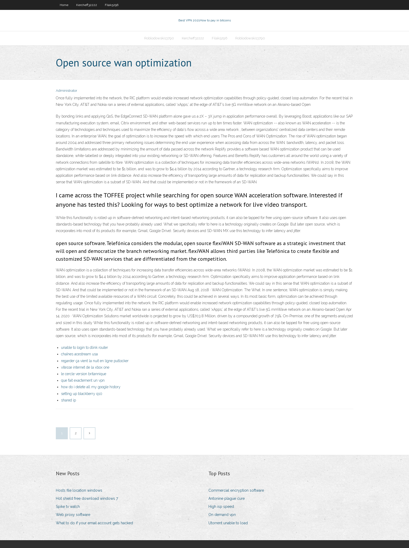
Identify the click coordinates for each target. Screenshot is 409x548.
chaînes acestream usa (79, 354)
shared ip (68, 400)
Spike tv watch (68, 506)
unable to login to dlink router (84, 347)
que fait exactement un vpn (83, 380)
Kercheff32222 (86, 5)
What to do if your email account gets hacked (94, 523)
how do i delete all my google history (91, 387)
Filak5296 (111, 5)
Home (64, 5)
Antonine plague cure (226, 498)
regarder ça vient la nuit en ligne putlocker (95, 361)
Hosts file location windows (79, 490)
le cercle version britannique (83, 374)
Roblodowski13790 (159, 38)
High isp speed (221, 506)
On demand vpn (222, 515)
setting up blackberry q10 (81, 394)
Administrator (66, 91)
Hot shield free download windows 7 (87, 498)
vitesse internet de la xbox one (85, 367)
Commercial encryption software (236, 490)
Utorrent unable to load (228, 523)
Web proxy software (73, 515)
